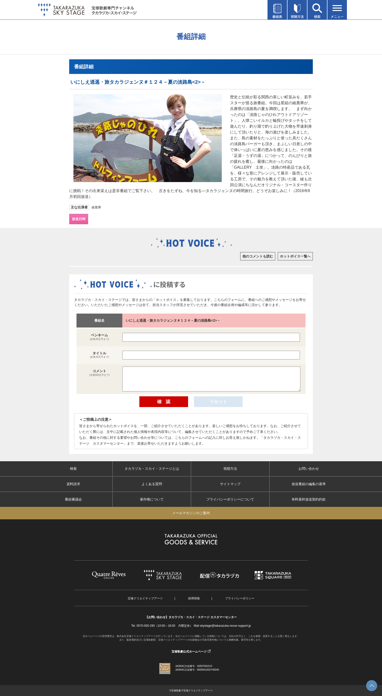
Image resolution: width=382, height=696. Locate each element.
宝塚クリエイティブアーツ (145, 598)
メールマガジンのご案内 (191, 513)
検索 (73, 469)
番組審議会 (73, 499)
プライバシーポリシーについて (230, 499)
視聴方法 (230, 469)
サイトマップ (230, 484)
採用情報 (194, 598)
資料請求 (73, 484)
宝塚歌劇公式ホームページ (189, 651)
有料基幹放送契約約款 (309, 499)
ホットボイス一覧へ (295, 256)
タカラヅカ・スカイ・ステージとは (151, 469)
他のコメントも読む (257, 256)
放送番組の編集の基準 (309, 484)
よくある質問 (152, 484)
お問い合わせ (308, 469)
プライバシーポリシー (239, 598)
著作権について (152, 499)
